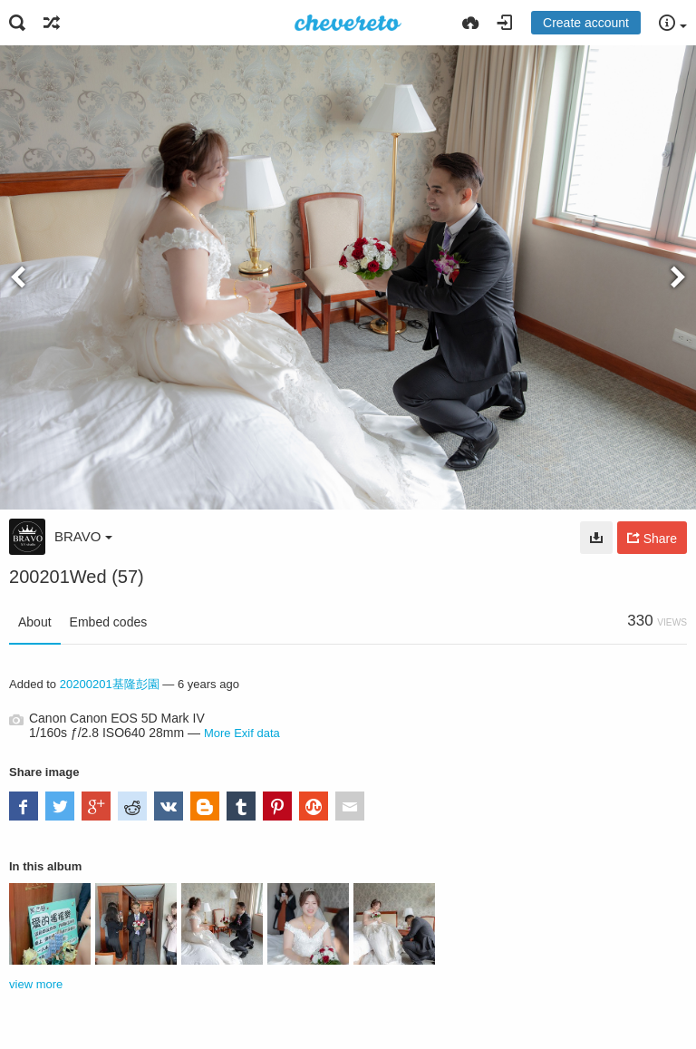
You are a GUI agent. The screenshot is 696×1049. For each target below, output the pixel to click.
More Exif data (242, 733)
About (35, 622)
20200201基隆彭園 (110, 684)
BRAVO (83, 536)
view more (36, 984)
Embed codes (109, 622)
